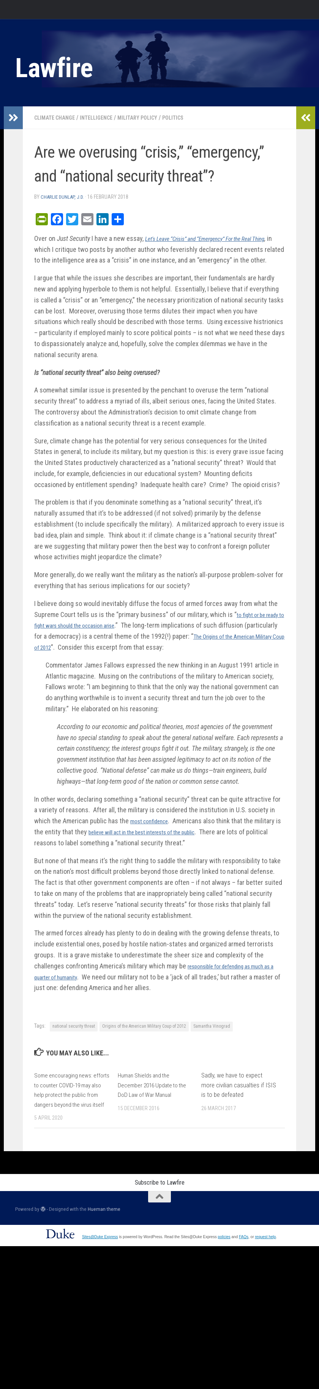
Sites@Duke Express (100, 1257)
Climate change (57, 117)
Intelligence (104, 117)
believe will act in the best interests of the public (162, 842)
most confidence (153, 831)
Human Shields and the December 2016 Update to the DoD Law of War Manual (155, 1095)
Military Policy (150, 117)
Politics (189, 117)
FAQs (243, 1257)
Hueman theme (104, 1229)
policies (224, 1257)
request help (265, 1257)
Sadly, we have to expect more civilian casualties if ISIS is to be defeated (238, 1095)
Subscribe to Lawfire (160, 1203)
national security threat (73, 1036)
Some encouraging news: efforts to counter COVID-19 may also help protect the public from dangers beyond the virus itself (69, 1105)
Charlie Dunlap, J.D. (64, 197)
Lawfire (54, 68)
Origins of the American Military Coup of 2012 (144, 1036)
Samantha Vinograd (211, 1036)
